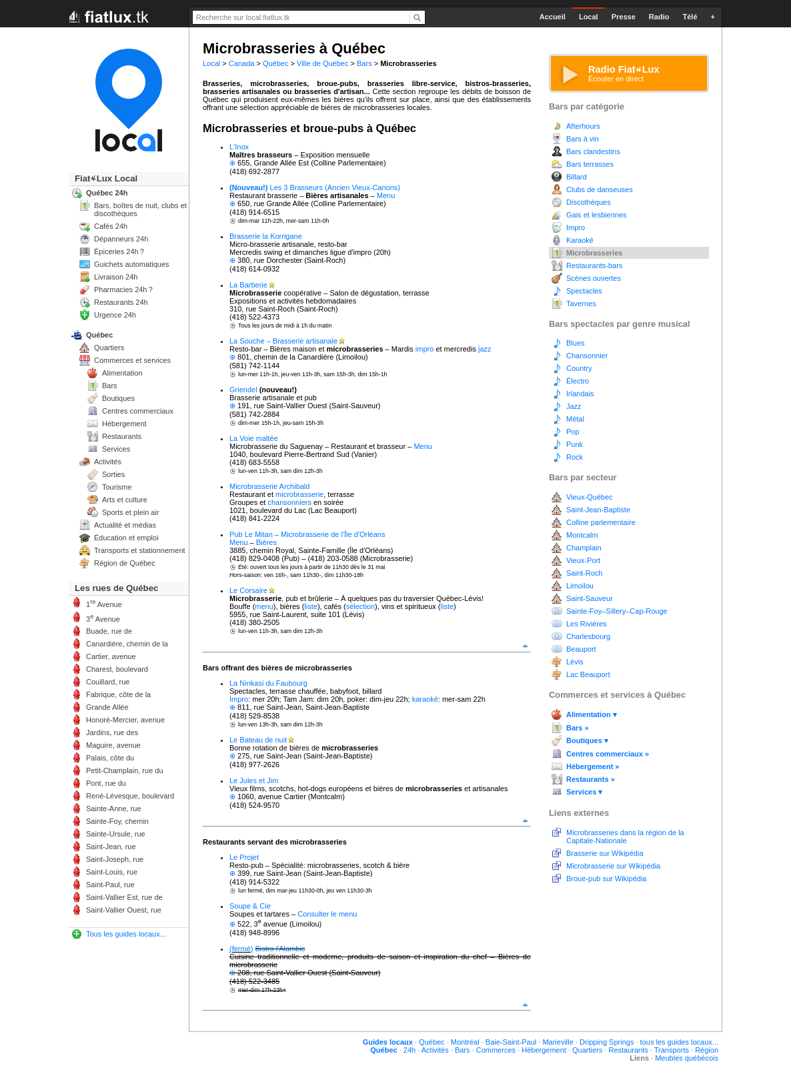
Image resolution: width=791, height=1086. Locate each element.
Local (211, 63)
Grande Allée (107, 707)
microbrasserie (299, 494)
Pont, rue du (106, 783)
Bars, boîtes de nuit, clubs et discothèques (140, 209)
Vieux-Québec (589, 497)
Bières (266, 542)
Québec (276, 63)
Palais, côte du (110, 758)
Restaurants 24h (121, 302)
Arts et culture (124, 500)
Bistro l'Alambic (280, 949)
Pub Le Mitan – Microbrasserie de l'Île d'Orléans (307, 534)
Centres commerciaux (137, 411)
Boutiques (118, 398)
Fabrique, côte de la (118, 694)
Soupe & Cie (250, 906)
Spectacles (584, 291)
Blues (575, 343)
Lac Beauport (588, 674)
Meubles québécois (686, 1058)
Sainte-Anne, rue (113, 808)
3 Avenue (103, 618)
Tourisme (117, 487)
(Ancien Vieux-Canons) (362, 187)
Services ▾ (584, 792)
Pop (573, 432)
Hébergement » (592, 766)
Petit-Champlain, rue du (124, 770)
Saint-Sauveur (589, 598)
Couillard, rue (107, 682)
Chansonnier (587, 356)
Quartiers (109, 348)
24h (410, 1050)
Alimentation (122, 373)
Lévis (575, 662)
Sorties (113, 474)
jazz (485, 349)
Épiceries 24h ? (119, 251)
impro (425, 349)
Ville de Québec (322, 63)
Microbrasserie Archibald (269, 486)
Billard (576, 177)
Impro (238, 699)
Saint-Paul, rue (110, 885)
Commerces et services (132, 360)
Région (706, 1050)
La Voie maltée (253, 438)
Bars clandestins (593, 151)
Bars (364, 63)
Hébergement (124, 424)
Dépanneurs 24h (121, 239)
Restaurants (121, 436)
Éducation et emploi (126, 538)
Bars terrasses (590, 164)
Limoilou (580, 586)
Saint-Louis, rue (111, 872)
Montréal (465, 1042)
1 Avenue (104, 603)
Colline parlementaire (601, 522)
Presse (624, 17)
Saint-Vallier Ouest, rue (123, 910)
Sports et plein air (130, 512)
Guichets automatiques (131, 264)
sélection (360, 606)
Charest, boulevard (117, 669)
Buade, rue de (109, 631)
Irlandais (580, 394)
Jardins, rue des (112, 732)
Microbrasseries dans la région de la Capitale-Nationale (625, 837)
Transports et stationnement (139, 550)
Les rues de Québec (116, 588)
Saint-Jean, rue (111, 847)
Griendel (243, 390)
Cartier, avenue (111, 656)
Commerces (496, 1050)
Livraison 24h (115, 277)
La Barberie (248, 285)
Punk (574, 444)
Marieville (557, 1042)
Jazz (574, 406)
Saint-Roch (584, 573)
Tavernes (581, 304)
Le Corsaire (248, 590)
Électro (577, 381)
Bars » (577, 728)
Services (116, 449)
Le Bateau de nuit (258, 740)
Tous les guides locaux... (126, 934)
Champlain (584, 548)
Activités (107, 462)
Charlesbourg (588, 636)
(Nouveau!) (248, 187)
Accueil (553, 17)
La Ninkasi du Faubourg (268, 683)
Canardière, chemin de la (127, 644)
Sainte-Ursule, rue (115, 834)
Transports (671, 1050)
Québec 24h (106, 193)
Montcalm (582, 535)
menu (264, 606)
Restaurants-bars (594, 265)
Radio (659, 17)
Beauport (581, 649)
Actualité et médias (125, 525)
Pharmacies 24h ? (123, 290)
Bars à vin (582, 139)
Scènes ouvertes (593, 278)
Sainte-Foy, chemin (117, 821)
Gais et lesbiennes (596, 215)
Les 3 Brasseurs (296, 187)
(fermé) (241, 949)
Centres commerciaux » (607, 754)
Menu (386, 195)
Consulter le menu (327, 914)
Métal (575, 419)
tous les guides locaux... (679, 1042)
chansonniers (289, 502)
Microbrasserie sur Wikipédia (613, 866)
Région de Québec (124, 563)
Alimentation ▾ (591, 714)
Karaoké (580, 240)
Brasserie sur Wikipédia (605, 853)
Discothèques (588, 202)
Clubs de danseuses (599, 189)
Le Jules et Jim (253, 780)
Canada (242, 63)
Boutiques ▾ (587, 740)
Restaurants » (590, 779)
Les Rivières (586, 624)
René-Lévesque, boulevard (130, 796)
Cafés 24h (110, 226)
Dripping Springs (607, 1042)
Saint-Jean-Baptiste (598, 510)
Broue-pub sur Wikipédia (606, 879)
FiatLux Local (106, 178)
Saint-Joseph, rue (114, 859)
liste (310, 606)
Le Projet (244, 857)
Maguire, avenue (113, 745)
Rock (574, 457)
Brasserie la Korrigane (265, 236)
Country (579, 368)
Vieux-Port (583, 560)
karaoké (425, 699)
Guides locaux (388, 1042)
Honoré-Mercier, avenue (125, 720)
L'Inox (239, 147)
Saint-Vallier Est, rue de (124, 897)
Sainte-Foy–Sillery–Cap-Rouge (617, 611)
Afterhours (583, 126)
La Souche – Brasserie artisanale (283, 341)
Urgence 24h (115, 315)
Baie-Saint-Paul (511, 1042)
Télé (689, 17)
